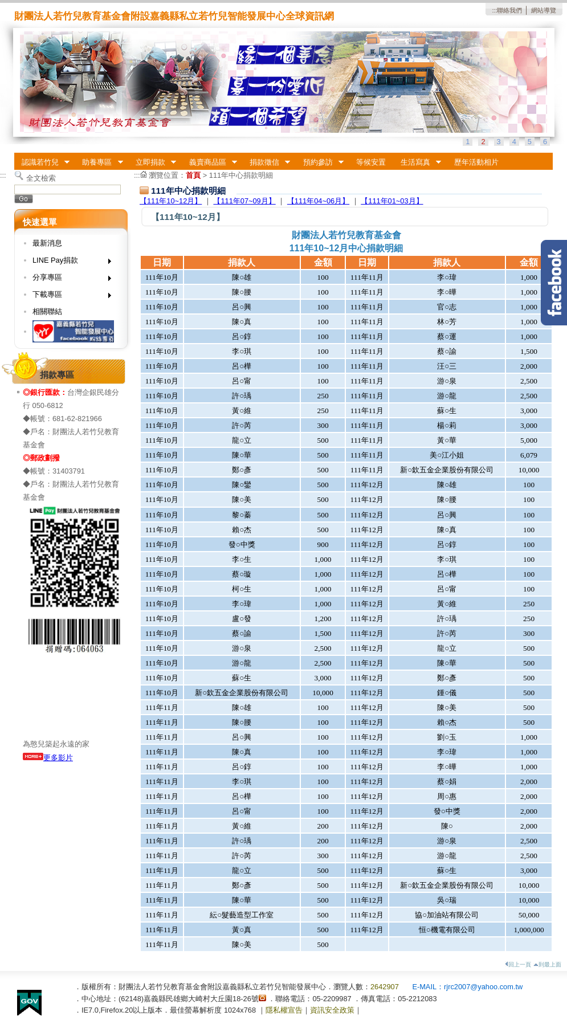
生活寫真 (417, 162)
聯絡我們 (509, 10)
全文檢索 (41, 178)
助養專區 (99, 162)
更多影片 (48, 757)
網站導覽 (543, 10)
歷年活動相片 (476, 162)
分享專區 (68, 279)
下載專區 (68, 296)
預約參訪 (320, 162)
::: (494, 10)
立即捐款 (152, 162)
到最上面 (547, 964)
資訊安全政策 (332, 1010)
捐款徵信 (266, 162)
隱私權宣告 (284, 1010)
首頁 (193, 175)
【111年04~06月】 (318, 201)
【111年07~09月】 (244, 201)
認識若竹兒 (42, 162)
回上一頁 (518, 964)
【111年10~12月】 (171, 201)
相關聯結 (47, 311)
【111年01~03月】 (392, 201)
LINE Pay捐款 (68, 262)
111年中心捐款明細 (241, 175)
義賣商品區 (209, 162)
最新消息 (47, 243)
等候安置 (371, 162)
